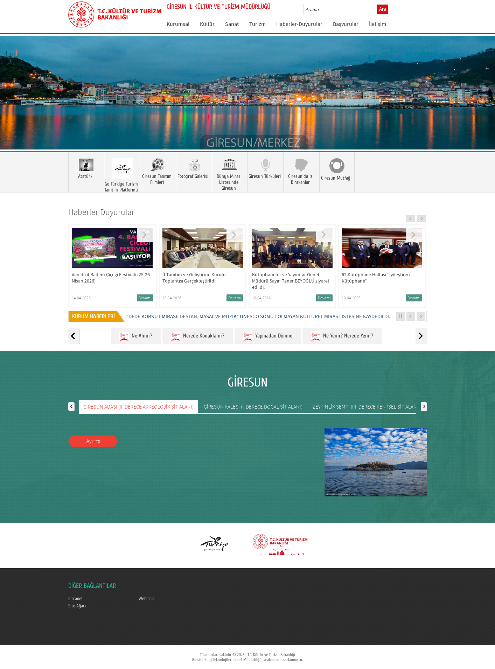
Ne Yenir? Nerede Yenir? (342, 336)
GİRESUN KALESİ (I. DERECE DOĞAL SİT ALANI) (253, 406)
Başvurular (345, 23)
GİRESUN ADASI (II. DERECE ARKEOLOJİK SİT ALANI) (138, 406)
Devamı (145, 297)
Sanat (232, 23)
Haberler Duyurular (101, 212)
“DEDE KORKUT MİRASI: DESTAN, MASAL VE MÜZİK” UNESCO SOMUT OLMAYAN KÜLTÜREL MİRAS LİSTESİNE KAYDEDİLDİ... (259, 316)
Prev (12, 103)
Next (482, 103)
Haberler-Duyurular (299, 23)
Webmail (146, 598)
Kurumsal (178, 23)
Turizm (257, 23)
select (364, 9)
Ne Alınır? (135, 336)
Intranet (75, 598)
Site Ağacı (77, 606)
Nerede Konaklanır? (197, 336)
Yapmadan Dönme (267, 336)
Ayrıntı (93, 441)
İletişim (377, 23)
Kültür (207, 23)
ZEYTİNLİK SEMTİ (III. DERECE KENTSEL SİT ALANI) (366, 406)
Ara (382, 9)
